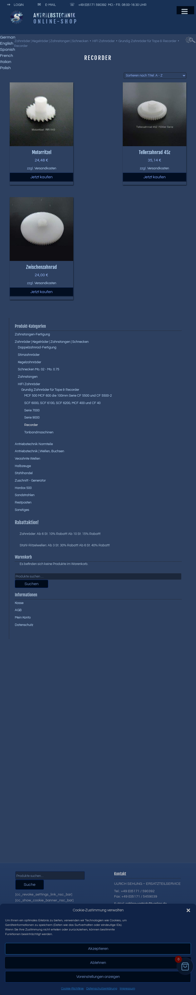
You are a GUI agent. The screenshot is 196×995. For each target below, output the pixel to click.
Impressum (127, 988)
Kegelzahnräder (29, 362)
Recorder (31, 425)
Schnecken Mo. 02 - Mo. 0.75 (38, 369)
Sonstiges (22, 510)
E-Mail (46, 5)
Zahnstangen (28, 377)
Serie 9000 (32, 417)
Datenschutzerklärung (101, 988)
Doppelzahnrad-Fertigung (37, 347)
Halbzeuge (23, 466)
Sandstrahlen (24, 495)
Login (14, 5)
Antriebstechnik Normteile (34, 444)
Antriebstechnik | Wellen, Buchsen (39, 451)
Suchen (31, 584)
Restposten (23, 502)
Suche (29, 885)
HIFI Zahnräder (103, 41)
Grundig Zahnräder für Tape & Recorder (147, 41)
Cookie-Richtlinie (72, 988)
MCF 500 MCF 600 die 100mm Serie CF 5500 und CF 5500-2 (68, 395)
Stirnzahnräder (29, 355)
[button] (188, 910)
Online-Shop (55, 21)
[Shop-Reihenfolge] (155, 75)
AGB (18, 610)
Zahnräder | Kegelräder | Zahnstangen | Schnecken (51, 41)
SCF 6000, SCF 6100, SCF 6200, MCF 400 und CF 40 (62, 403)
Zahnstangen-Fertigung (32, 334)
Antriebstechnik (54, 15)
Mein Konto (23, 617)
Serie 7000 (32, 410)
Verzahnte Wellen (27, 458)
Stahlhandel (24, 473)
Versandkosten (45, 168)
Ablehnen (98, 963)
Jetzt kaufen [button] (41, 177)
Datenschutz (24, 625)
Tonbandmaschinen (38, 432)
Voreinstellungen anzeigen (98, 977)
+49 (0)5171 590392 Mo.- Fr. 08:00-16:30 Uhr (107, 5)
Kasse (19, 603)
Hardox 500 (23, 488)
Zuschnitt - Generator (30, 480)
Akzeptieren (98, 949)
